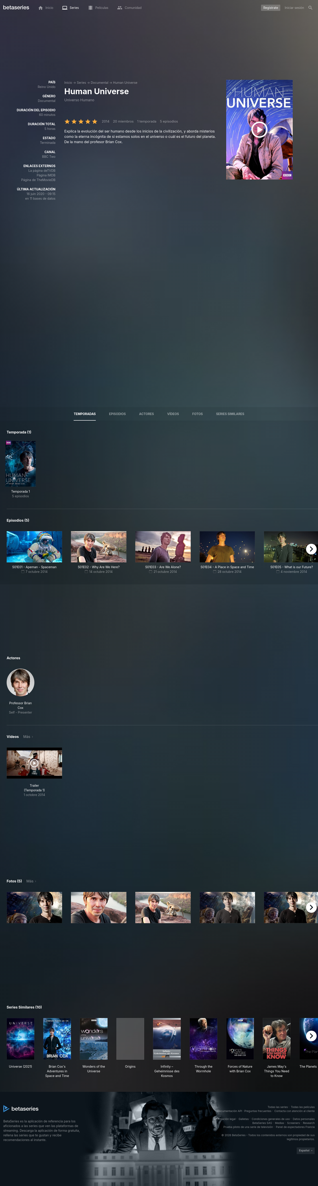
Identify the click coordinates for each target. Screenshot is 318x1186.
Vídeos (173, 414)
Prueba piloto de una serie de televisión (248, 1127)
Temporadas (85, 414)
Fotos (197, 414)
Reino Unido (46, 87)
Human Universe (125, 82)
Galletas (244, 1119)
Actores (146, 414)
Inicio (68, 82)
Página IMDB (46, 175)
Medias (279, 1123)
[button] (20, 692)
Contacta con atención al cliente (294, 1111)
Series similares (230, 414)
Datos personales (304, 1119)
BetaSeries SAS (262, 1123)
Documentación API (229, 1111)
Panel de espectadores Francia (295, 1127)
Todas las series (278, 1107)
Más (26, 736)
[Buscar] (310, 7)
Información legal (225, 1119)
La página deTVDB (41, 170)
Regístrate (270, 8)
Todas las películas (303, 1107)
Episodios (117, 414)
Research (309, 1123)
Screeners (293, 1123)
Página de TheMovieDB (38, 180)
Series (81, 82)
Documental (99, 82)
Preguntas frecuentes (257, 1111)
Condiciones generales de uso (271, 1119)
